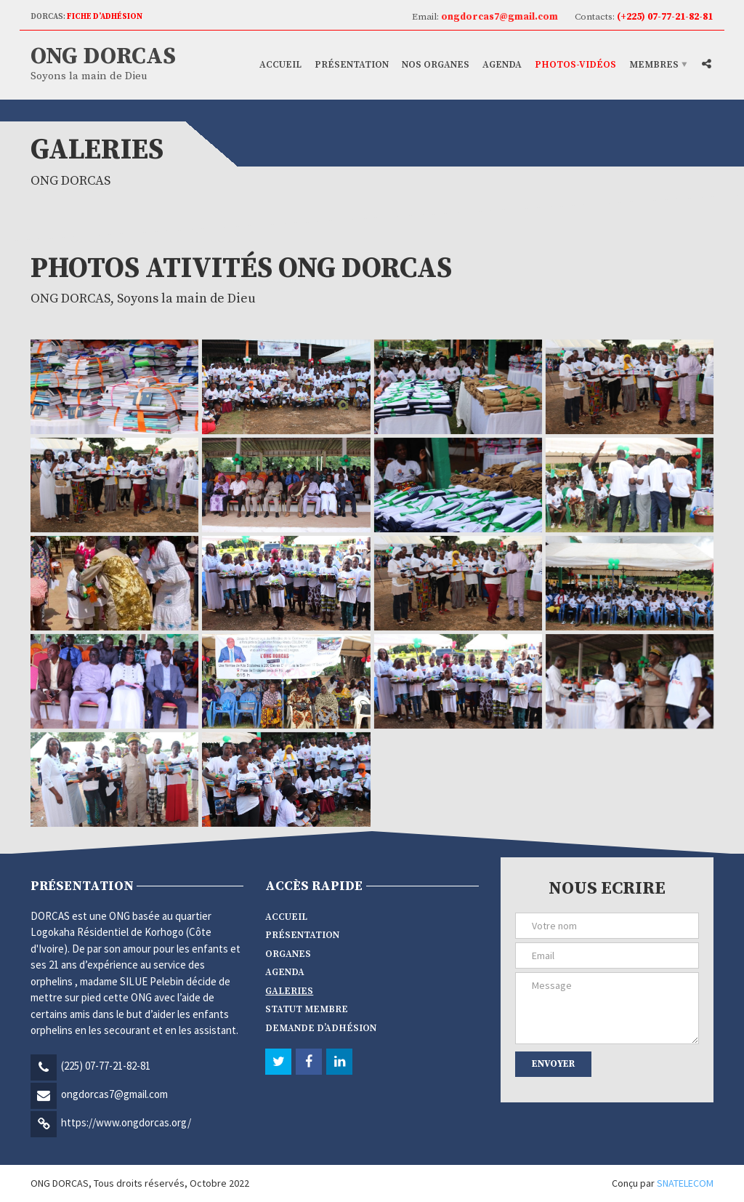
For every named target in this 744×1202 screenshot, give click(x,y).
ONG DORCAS (103, 56)
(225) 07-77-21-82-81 (105, 1066)
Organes (288, 954)
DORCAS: (86, 17)
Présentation (352, 65)
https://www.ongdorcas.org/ (126, 1122)
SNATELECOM (685, 1183)
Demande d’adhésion (320, 1028)
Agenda (502, 65)
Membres (654, 65)
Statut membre (306, 1009)
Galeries (289, 991)
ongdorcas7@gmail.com (114, 1094)
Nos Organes (435, 65)
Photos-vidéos (575, 65)
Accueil (280, 65)
